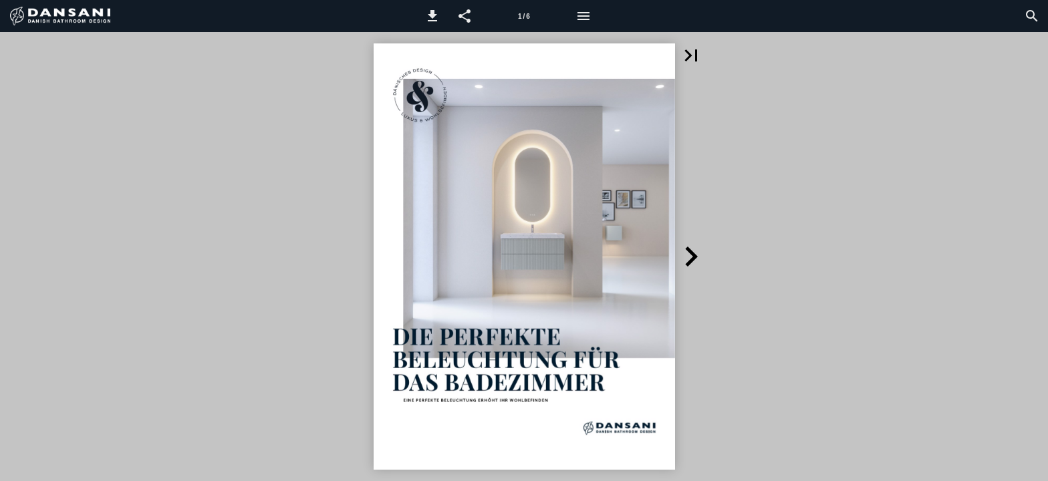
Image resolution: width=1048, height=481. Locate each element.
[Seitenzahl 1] (524, 16)
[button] (432, 16)
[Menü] (583, 16)
